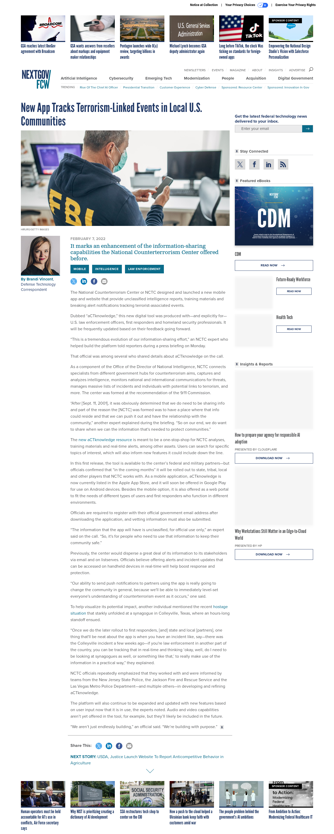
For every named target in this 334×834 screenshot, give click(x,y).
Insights (276, 70)
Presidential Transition (138, 87)
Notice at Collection (204, 5)
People (228, 78)
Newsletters (195, 70)
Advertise (297, 70)
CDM (238, 254)
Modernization (197, 78)
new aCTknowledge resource (105, 440)
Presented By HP (248, 545)
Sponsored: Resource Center (242, 87)
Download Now (274, 458)
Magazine (238, 70)
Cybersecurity (121, 78)
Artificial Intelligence (79, 78)
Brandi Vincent (40, 279)
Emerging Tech (158, 78)
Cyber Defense (205, 87)
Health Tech (284, 317)
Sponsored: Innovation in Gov (288, 87)
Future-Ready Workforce (293, 279)
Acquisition (256, 78)
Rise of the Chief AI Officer (99, 87)
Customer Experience (175, 87)
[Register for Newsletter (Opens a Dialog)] (307, 129)
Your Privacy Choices (246, 5)
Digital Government (295, 78)
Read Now (274, 265)
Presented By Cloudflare (256, 449)
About (257, 70)
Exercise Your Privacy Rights (296, 5)
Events (218, 70)
